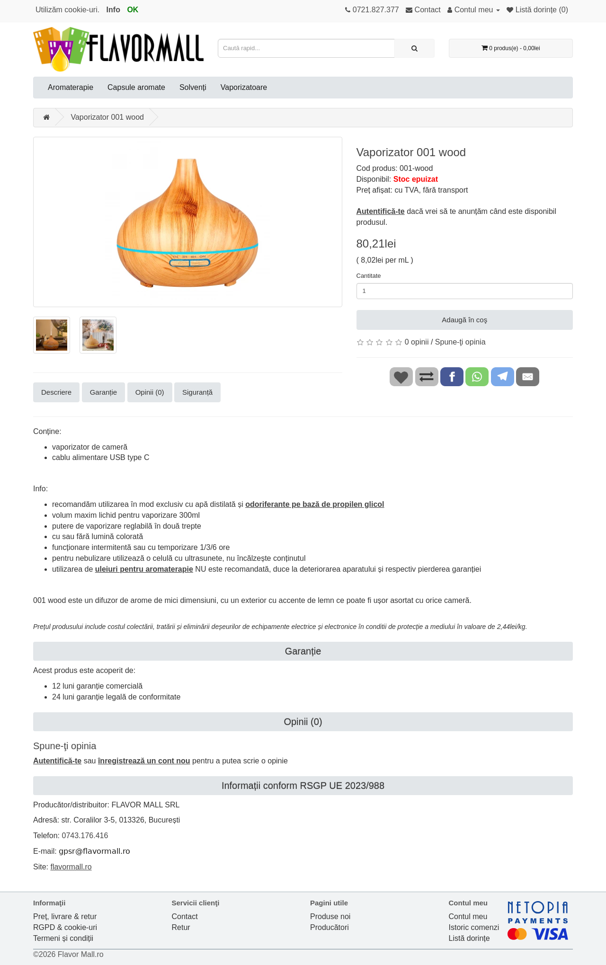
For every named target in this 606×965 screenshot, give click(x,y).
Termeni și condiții (63, 938)
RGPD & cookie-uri (65, 927)
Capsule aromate (136, 87)
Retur (181, 927)
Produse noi (330, 916)
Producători (329, 927)
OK (132, 10)
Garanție (103, 392)
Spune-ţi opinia (460, 342)
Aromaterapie (70, 87)
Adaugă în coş (464, 320)
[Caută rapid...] (414, 48)
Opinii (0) (149, 392)
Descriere (56, 392)
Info (113, 10)
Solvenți (192, 87)
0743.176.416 (85, 836)
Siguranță (197, 392)
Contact (185, 916)
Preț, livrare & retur (65, 916)
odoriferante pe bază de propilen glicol (314, 504)
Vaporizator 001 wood (107, 117)
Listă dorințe (469, 938)
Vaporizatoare (244, 87)
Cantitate (368, 275)
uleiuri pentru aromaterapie (144, 569)
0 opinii (417, 342)
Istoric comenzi (474, 927)
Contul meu (468, 916)
